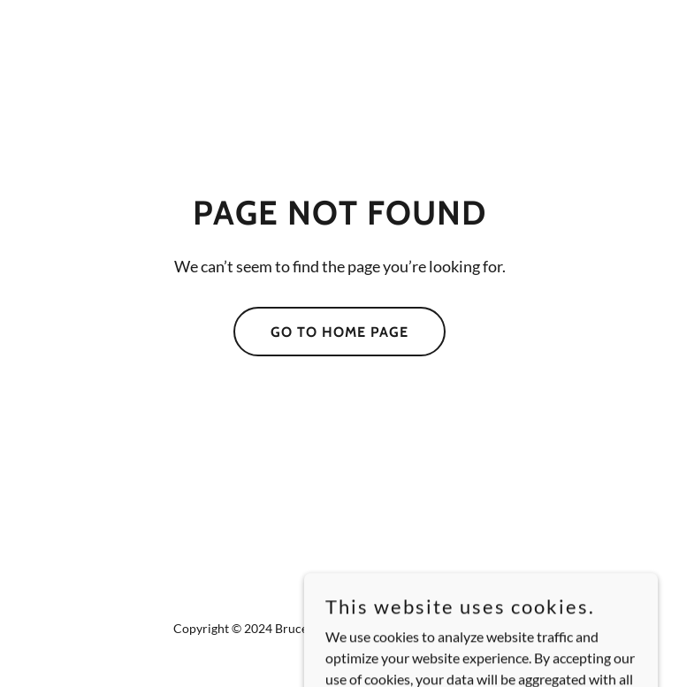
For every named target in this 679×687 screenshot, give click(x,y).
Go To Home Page (339, 332)
